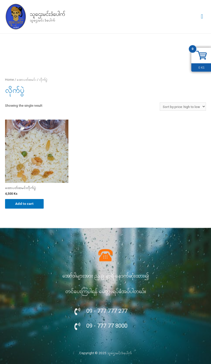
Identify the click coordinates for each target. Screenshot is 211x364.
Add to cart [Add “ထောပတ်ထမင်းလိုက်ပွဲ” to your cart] (24, 204)
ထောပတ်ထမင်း (26, 79)
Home (9, 79)
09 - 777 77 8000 (106, 325)
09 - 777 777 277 (106, 310)
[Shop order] (183, 106)
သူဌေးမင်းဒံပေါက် (47, 14)
